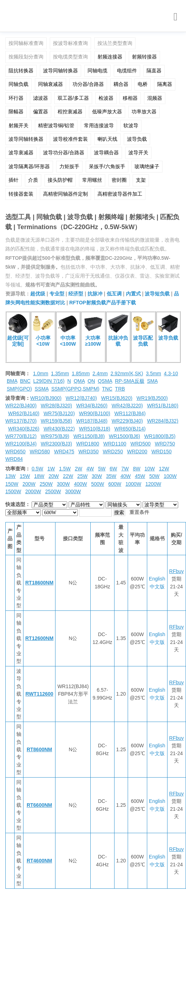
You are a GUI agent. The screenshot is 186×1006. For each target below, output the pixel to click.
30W (97, 476)
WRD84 (14, 459)
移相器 (130, 98)
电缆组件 (127, 70)
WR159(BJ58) (56, 421)
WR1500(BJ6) (124, 436)
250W (46, 484)
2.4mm (100, 373)
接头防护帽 (60, 180)
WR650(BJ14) (130, 429)
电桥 (143, 84)
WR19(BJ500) (152, 398)
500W (97, 484)
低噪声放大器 (107, 111)
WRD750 (165, 444)
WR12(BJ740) (81, 398)
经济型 (75, 293)
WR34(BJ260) (91, 405)
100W (170, 476)
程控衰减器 (70, 111)
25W (82, 476)
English (157, 579)
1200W (153, 484)
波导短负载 (157, 293)
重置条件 (139, 512)
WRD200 (137, 451)
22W (68, 476)
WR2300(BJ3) (56, 444)
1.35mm (60, 373)
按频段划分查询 (26, 57)
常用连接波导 (99, 125)
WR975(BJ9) (55, 436)
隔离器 (164, 84)
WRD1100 (114, 444)
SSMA (41, 389)
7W (125, 468)
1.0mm (40, 373)
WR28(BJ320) (56, 405)
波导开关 (138, 152)
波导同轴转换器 (60, 70)
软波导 (130, 125)
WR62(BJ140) (23, 413)
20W (53, 476)
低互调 (114, 293)
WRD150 (162, 451)
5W (102, 468)
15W (25, 476)
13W (10, 476)
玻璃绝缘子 (146, 166)
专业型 (56, 293)
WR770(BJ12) (21, 436)
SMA (152, 381)
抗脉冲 (94, 293)
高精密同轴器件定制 (65, 194)
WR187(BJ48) (91, 421)
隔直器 (154, 70)
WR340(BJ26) (23, 429)
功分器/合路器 (88, 84)
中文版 (157, 586)
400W (80, 484)
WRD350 (88, 451)
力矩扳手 (69, 166)
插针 (13, 180)
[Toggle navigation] (175, 16)
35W (111, 476)
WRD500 (141, 444)
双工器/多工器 (73, 98)
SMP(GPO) (19, 389)
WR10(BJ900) (46, 398)
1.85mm (81, 373)
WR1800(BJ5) (160, 436)
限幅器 (16, 111)
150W (11, 484)
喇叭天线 (107, 139)
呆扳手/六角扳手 (107, 166)
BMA (12, 381)
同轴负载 (18, 84)
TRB (120, 389)
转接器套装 (21, 194)
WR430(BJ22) (59, 429)
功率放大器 (144, 111)
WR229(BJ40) (127, 421)
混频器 (154, 98)
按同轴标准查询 (26, 43)
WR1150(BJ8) (89, 436)
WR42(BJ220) (127, 405)
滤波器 (40, 98)
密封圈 (119, 180)
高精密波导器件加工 (119, 194)
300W (63, 484)
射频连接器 (109, 57)
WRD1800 (87, 444)
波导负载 (137, 139)
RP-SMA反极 (129, 381)
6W (113, 468)
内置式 (133, 293)
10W (149, 468)
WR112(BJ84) (130, 413)
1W (51, 468)
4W (90, 468)
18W (39, 476)
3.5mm (153, 373)
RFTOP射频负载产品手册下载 (102, 302)
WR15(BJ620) (116, 398)
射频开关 (18, 125)
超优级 (37, 293)
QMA (79, 381)
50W (154, 476)
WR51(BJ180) (162, 405)
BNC (25, 381)
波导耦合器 (106, 152)
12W (164, 468)
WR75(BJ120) (59, 413)
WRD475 (64, 451)
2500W (53, 491)
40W (126, 476)
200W (29, 484)
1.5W (65, 468)
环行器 (16, 98)
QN (91, 381)
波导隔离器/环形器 (29, 166)
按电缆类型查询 (70, 57)
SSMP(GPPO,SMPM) (75, 389)
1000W (133, 484)
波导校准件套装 (70, 139)
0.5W (37, 468)
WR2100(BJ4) (21, 444)
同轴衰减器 (50, 84)
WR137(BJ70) (21, 421)
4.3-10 (171, 373)
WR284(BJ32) (162, 421)
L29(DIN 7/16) (49, 381)
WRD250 (113, 451)
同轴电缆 (97, 70)
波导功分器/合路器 (63, 152)
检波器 (106, 98)
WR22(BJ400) (21, 405)
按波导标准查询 (70, 43)
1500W (13, 491)
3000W (73, 491)
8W (136, 468)
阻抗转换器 (21, 70)
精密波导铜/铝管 (56, 125)
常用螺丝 (92, 180)
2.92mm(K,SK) (127, 373)
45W (140, 476)
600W (115, 484)
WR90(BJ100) (94, 413)
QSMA (105, 381)
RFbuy (176, 571)
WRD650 (15, 451)
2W (78, 468)
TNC (107, 389)
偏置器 (40, 111)
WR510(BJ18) (94, 429)
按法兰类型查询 (114, 43)
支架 (141, 180)
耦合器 (120, 84)
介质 (33, 180)
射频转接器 (144, 57)
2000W (33, 491)
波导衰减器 (21, 152)
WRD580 (40, 451)
